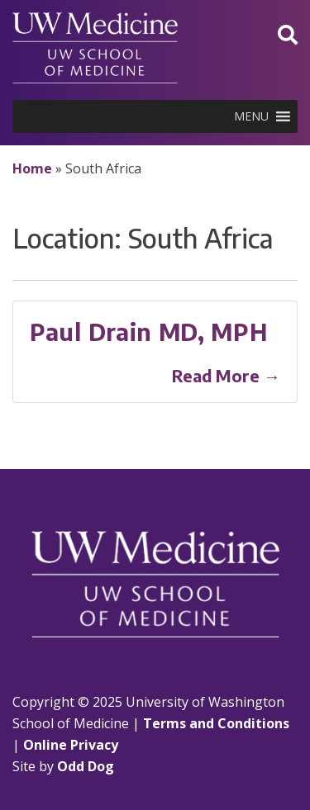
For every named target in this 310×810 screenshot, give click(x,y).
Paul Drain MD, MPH (149, 331)
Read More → (226, 375)
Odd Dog (85, 766)
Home (32, 168)
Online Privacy (70, 745)
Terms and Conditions (216, 723)
